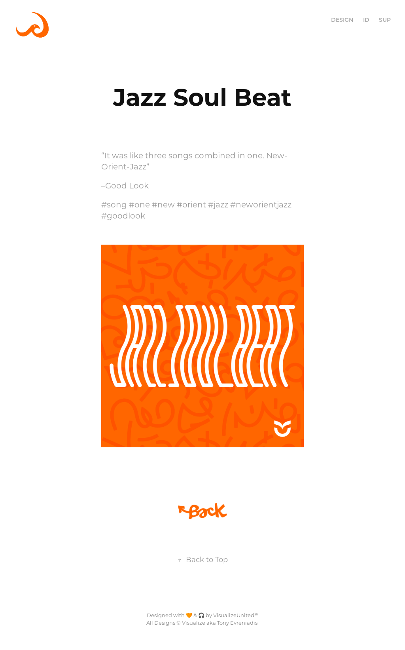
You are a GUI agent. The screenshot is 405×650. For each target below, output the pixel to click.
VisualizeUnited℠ (236, 615)
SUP (385, 19)
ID (366, 19)
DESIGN (342, 19)
